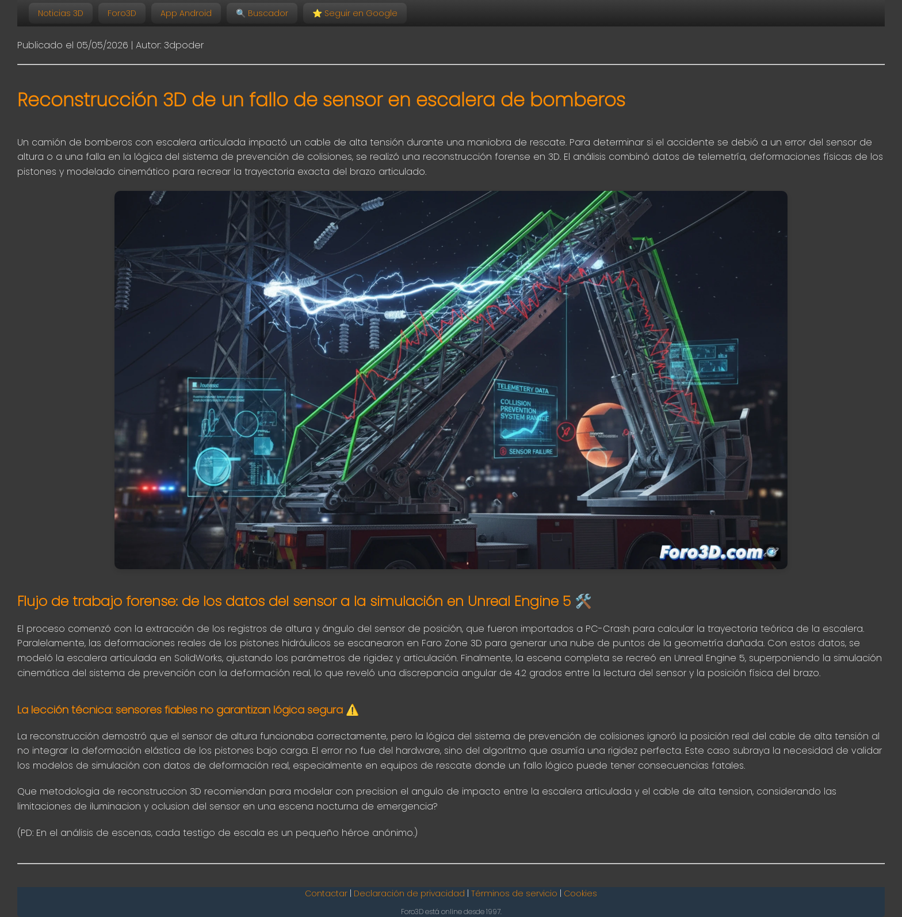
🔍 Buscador (262, 13)
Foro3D (122, 13)
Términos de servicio (514, 893)
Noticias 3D (60, 13)
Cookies (580, 893)
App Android (186, 13)
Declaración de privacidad (409, 893)
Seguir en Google (355, 13)
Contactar (326, 893)
